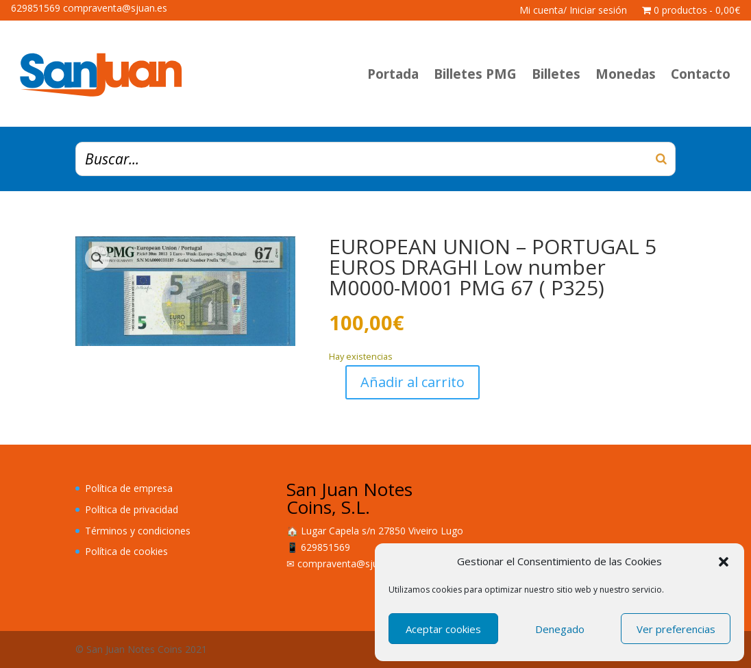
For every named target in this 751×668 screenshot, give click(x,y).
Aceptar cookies (443, 629)
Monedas (625, 74)
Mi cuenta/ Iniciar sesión (573, 10)
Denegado (559, 629)
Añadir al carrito (412, 382)
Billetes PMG (475, 74)
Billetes (556, 74)
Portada (393, 74)
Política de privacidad (131, 509)
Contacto (700, 74)
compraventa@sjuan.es (349, 563)
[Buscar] (661, 159)
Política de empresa (129, 488)
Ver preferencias (676, 629)
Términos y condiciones (137, 530)
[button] (723, 562)
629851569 (325, 547)
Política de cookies (126, 551)
